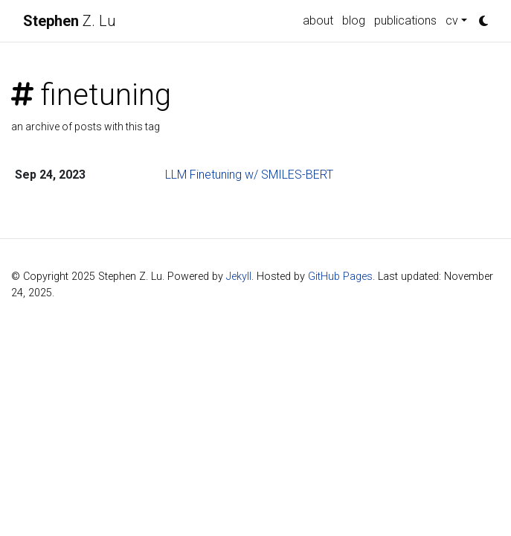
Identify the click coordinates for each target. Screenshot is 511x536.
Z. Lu (69, 21)
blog (353, 20)
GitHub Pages (340, 276)
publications (405, 20)
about (318, 20)
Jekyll (238, 276)
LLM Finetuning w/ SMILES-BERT (249, 175)
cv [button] (452, 20)
